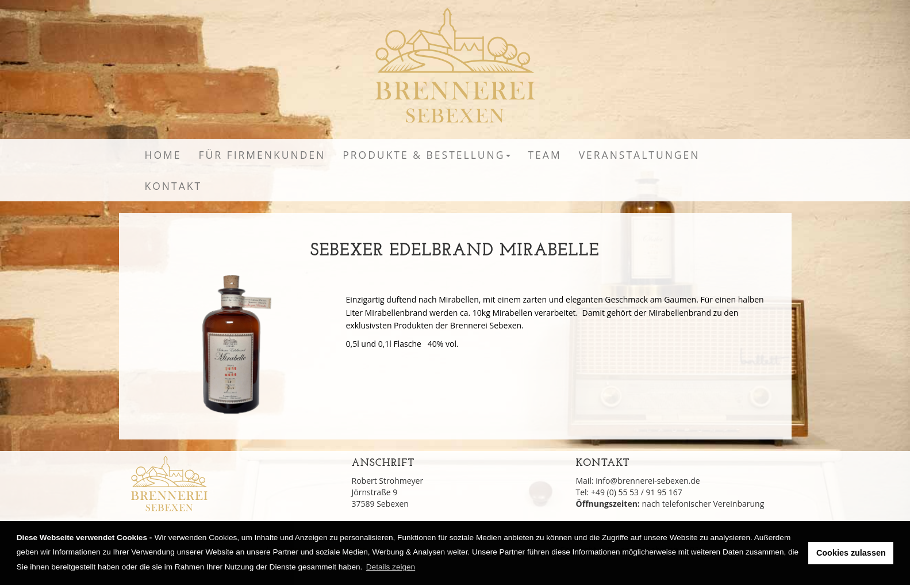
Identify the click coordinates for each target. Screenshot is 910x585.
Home (163, 155)
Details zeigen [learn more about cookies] (390, 567)
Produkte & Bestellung (426, 155)
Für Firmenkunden (261, 155)
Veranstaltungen (639, 155)
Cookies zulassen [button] (851, 552)
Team (544, 155)
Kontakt (173, 186)
